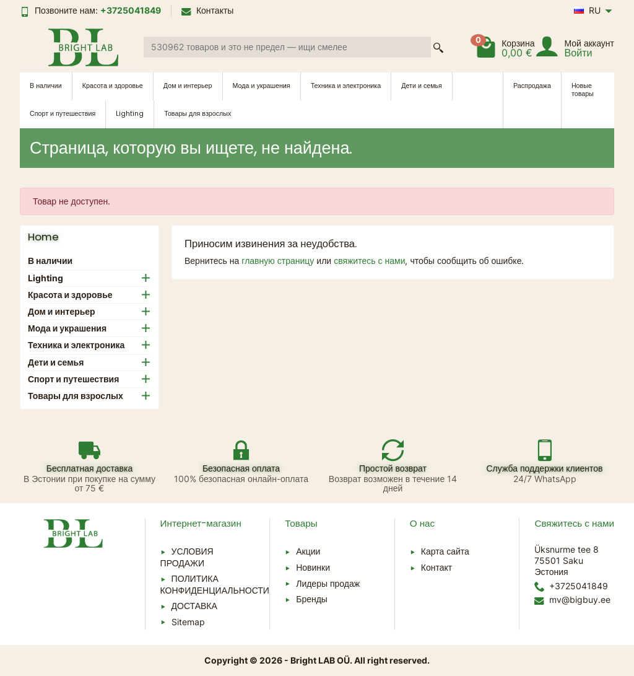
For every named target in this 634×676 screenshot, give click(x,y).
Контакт (436, 567)
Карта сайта (445, 551)
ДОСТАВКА (194, 605)
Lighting (130, 113)
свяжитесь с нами (369, 260)
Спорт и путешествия (62, 113)
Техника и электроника (346, 85)
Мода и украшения (261, 85)
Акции (308, 551)
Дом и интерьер (187, 85)
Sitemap (188, 622)
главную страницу (277, 260)
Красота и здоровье (112, 85)
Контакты (207, 10)
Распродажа (532, 85)
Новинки (313, 567)
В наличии (46, 85)
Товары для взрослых (197, 113)
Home (43, 236)
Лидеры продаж (328, 583)
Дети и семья (421, 85)
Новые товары (582, 90)
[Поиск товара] (287, 47)
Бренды (312, 599)
